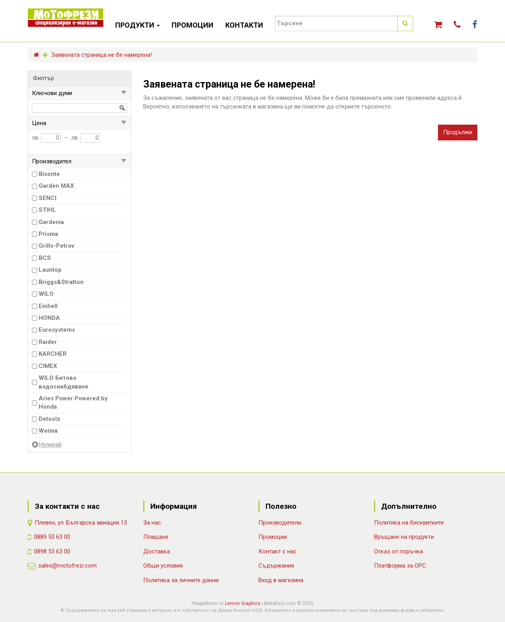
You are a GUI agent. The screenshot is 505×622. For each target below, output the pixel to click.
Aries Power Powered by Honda (73, 402)
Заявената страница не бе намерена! (101, 54)
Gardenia (51, 222)
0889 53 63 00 (52, 536)
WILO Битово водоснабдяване (63, 382)
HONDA (49, 317)
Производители (279, 522)
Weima (48, 430)
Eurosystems (57, 329)
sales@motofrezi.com (67, 565)
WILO (46, 293)
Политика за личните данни (181, 580)
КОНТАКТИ (244, 25)
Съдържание (276, 565)
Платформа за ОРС (400, 565)
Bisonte (49, 173)
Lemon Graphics (242, 603)
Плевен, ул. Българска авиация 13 (81, 522)
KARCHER (53, 353)
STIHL (47, 209)
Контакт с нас (277, 551)
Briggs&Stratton (61, 282)
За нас (152, 522)
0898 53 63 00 (52, 551)
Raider (48, 342)
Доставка (156, 551)
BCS (45, 258)
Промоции (272, 536)
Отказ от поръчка (398, 551)
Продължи (457, 132)
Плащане (155, 536)
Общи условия (163, 565)
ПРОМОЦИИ (192, 25)
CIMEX (48, 366)
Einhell (48, 306)
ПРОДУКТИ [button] (137, 25)
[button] (438, 25)
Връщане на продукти (404, 536)
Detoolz (49, 418)
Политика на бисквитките (409, 522)
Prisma (48, 233)
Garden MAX (56, 185)
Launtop (50, 269)
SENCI (47, 198)
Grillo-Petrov (56, 245)
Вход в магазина (280, 580)
